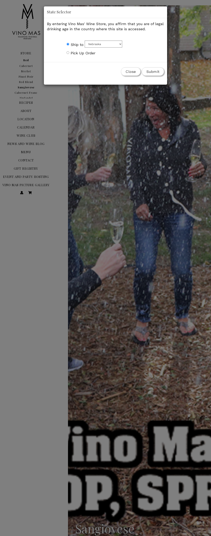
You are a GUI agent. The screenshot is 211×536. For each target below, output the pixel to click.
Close (130, 71)
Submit (153, 71)
